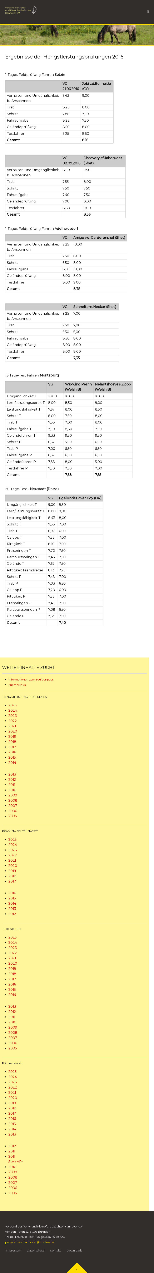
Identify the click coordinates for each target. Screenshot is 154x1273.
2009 (12, 795)
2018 (12, 742)
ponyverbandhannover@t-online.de (29, 1242)
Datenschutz (35, 1250)
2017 (12, 747)
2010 (12, 790)
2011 (11, 785)
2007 (12, 806)
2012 (12, 780)
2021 (12, 726)
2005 (12, 816)
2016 (12, 752)
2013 (12, 774)
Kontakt (55, 1250)
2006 (12, 811)
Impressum (13, 1250)
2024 (12, 710)
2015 (12, 757)
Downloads (74, 1250)
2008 (12, 800)
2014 (12, 763)
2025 (12, 705)
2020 (12, 731)
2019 (12, 737)
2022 (12, 721)
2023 (12, 716)
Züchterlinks (17, 685)
